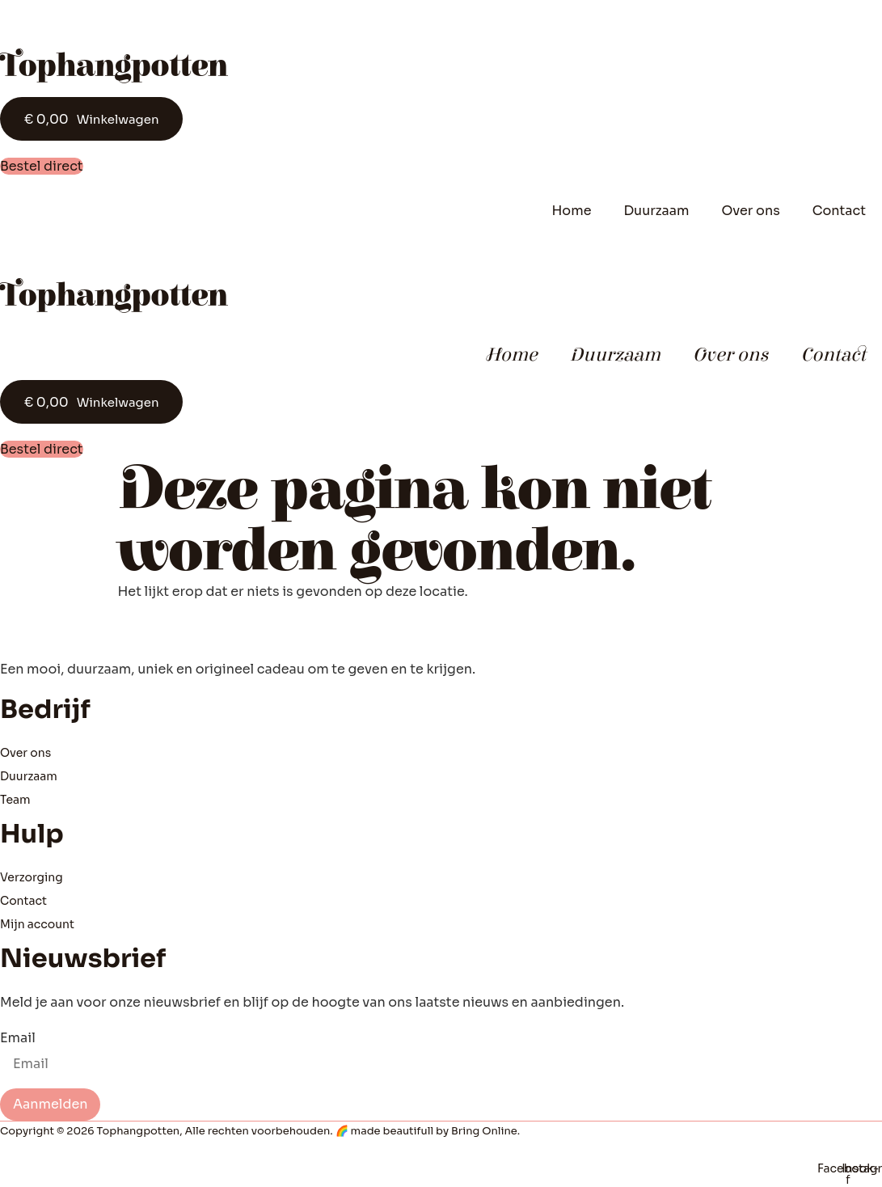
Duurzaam (656, 210)
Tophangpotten (113, 66)
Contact (839, 210)
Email (18, 1038)
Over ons (750, 210)
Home (571, 210)
